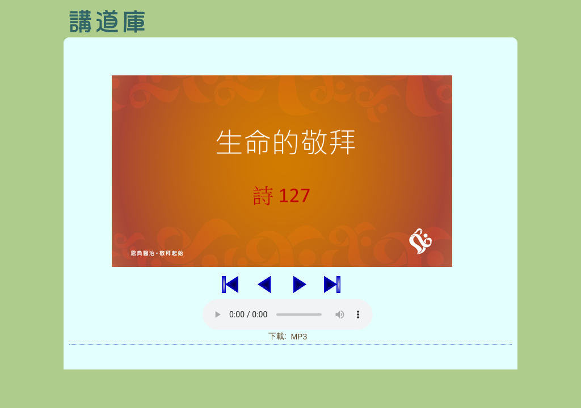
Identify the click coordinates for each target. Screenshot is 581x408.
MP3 (298, 336)
